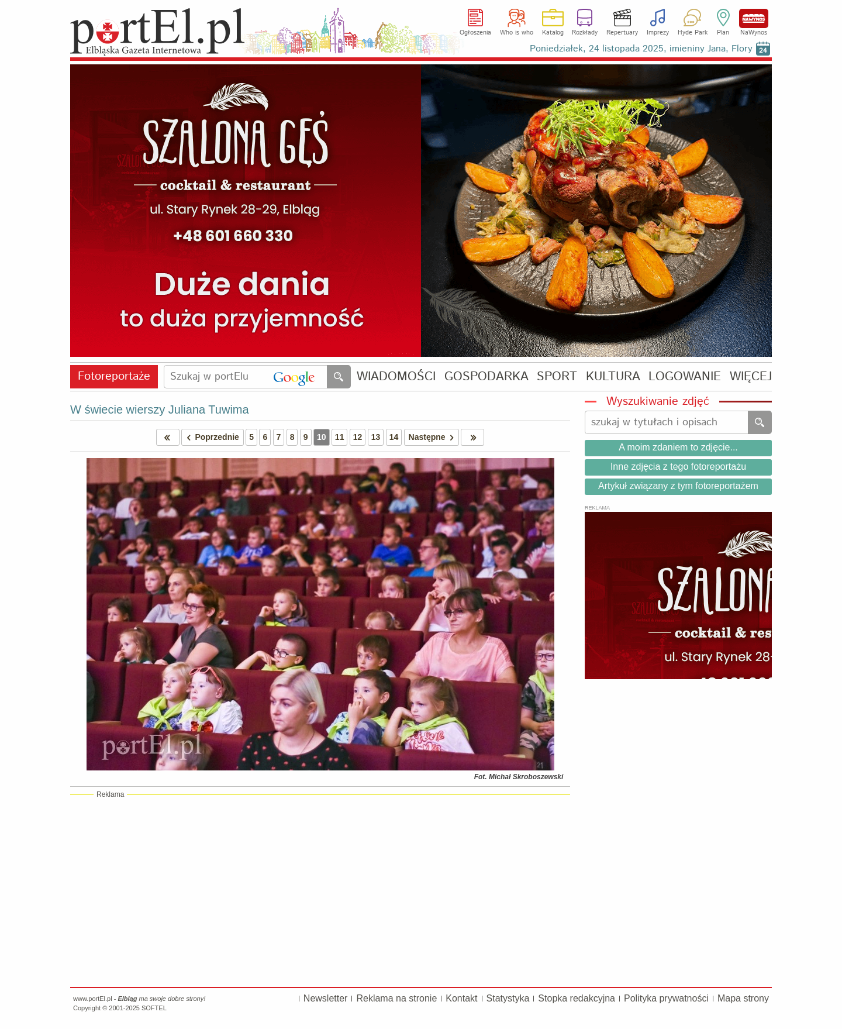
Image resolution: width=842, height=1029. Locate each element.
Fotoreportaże (114, 376)
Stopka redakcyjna (576, 998)
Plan (723, 32)
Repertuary (622, 32)
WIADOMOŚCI (396, 377)
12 (358, 437)
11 (339, 437)
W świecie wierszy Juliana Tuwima (159, 409)
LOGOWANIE (684, 377)
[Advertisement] (320, 890)
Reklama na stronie (396, 998)
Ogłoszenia (475, 32)
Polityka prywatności (666, 998)
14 (394, 437)
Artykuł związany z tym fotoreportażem (678, 486)
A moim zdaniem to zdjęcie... (678, 447)
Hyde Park (693, 32)
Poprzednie (210, 437)
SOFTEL (154, 1007)
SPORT (557, 377)
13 (376, 437)
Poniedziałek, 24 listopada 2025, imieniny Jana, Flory (641, 49)
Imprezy (658, 32)
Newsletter (325, 998)
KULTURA (613, 377)
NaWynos (753, 18)
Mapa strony (743, 998)
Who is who (516, 32)
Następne (433, 437)
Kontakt (461, 998)
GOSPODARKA (486, 377)
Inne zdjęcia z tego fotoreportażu (678, 467)
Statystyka (508, 998)
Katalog (553, 32)
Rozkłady (585, 32)
